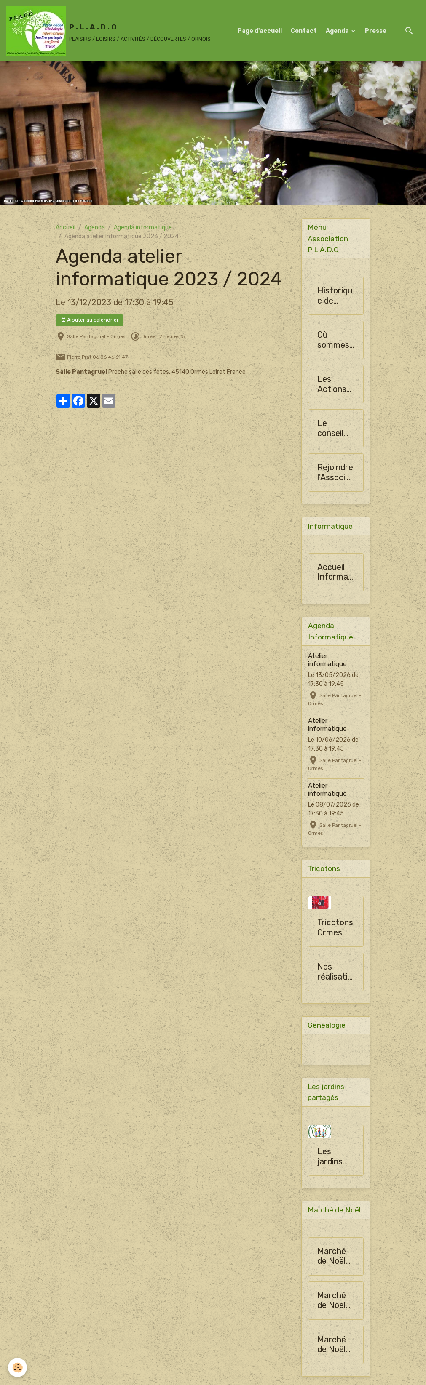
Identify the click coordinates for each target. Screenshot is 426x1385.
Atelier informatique (327, 660)
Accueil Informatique (335, 573)
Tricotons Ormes (335, 928)
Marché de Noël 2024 (331, 1258)
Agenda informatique (143, 227)
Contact (304, 31)
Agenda (338, 31)
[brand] (108, 31)
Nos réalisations (334, 973)
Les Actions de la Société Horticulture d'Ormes (334, 384)
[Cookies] (17, 1367)
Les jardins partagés (334, 1158)
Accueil (65, 227)
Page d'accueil (260, 31)
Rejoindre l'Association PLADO (335, 473)
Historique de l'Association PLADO (335, 296)
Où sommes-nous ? (335, 340)
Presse (375, 31)
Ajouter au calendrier (90, 320)
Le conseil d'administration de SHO (334, 429)
